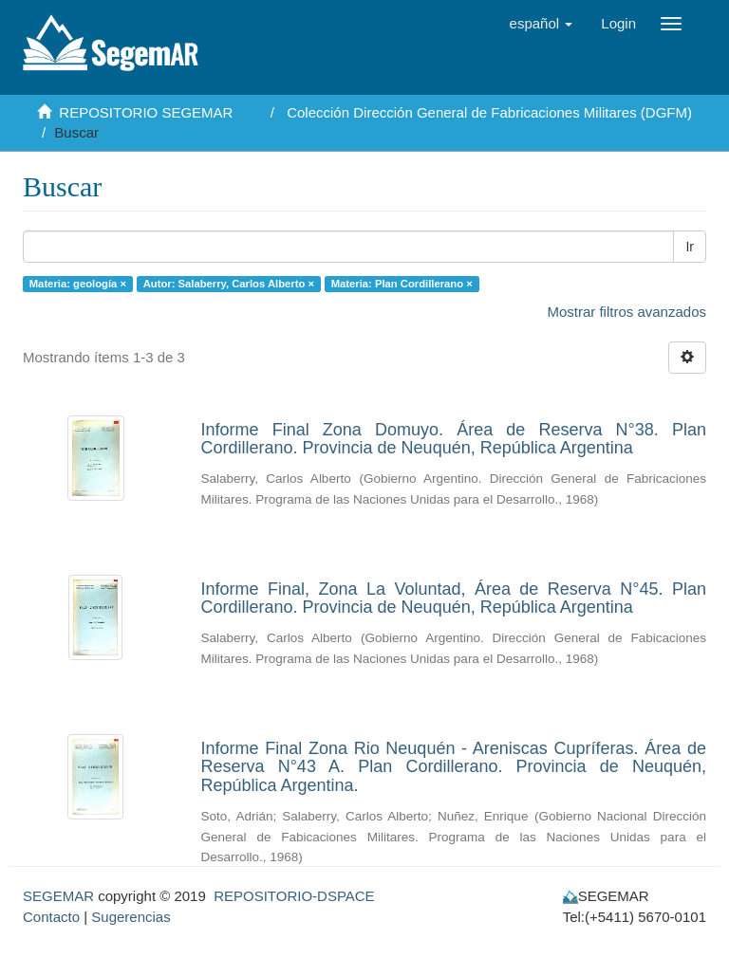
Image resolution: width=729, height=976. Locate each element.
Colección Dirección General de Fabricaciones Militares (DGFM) (489, 112)
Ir (689, 246)
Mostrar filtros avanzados (626, 312)
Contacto (51, 917)
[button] (541, 23)
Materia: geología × (77, 283)
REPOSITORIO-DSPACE (294, 896)
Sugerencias (130, 917)
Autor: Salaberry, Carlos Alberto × (228, 283)
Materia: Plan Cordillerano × (402, 283)
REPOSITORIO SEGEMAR (146, 112)
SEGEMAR (58, 896)
